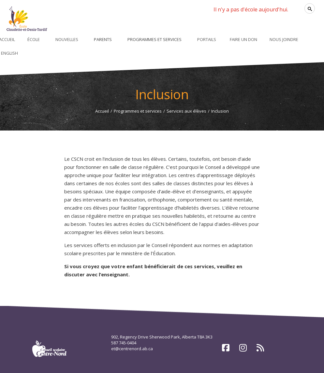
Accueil (102, 111)
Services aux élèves (186, 111)
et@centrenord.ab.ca (132, 349)
